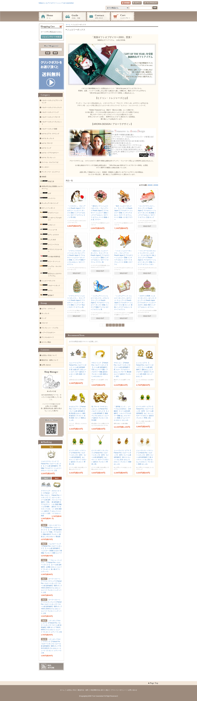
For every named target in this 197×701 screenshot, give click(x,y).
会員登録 (126, 3)
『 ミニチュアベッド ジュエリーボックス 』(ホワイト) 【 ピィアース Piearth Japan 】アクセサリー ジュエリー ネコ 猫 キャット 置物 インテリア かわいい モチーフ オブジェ (123, 302)
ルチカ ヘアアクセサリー (50, 153)
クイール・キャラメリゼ (50, 162)
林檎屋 (44, 177)
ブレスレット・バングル (50, 328)
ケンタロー (45, 167)
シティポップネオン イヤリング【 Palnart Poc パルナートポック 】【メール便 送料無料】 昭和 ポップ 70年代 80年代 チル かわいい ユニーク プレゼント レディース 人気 (51, 646)
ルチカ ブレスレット (49, 157)
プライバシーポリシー (118, 690)
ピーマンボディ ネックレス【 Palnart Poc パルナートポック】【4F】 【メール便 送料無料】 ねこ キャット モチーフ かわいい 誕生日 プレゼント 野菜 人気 (100, 457)
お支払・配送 (74, 16)
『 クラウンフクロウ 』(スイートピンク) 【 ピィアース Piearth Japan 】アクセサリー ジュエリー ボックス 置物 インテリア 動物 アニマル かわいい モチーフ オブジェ (76, 257)
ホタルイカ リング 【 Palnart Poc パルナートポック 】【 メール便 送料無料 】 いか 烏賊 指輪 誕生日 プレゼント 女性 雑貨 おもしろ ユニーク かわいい (57, 502)
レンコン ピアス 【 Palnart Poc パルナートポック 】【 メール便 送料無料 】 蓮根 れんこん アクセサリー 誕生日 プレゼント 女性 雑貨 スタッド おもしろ (145, 369)
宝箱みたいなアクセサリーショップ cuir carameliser (56, 3)
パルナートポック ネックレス (52, 107)
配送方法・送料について (50, 360)
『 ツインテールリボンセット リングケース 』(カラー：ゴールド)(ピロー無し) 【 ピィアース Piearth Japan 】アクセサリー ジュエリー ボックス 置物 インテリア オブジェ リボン (147, 257)
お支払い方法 (71, 690)
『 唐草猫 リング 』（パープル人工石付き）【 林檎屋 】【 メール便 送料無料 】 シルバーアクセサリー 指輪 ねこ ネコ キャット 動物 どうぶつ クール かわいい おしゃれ (122, 413)
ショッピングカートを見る (51, 37)
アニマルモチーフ (48, 337)
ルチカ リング (46, 148)
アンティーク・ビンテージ (51, 172)
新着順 (156, 185)
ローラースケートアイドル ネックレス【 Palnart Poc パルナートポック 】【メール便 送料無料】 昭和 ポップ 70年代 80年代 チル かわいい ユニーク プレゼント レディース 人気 (51, 606)
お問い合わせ (98, 16)
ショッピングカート (122, 16)
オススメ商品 (46, 342)
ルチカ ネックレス (48, 138)
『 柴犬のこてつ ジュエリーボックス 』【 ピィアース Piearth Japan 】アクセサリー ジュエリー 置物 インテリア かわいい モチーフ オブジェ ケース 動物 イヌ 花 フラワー (100, 212)
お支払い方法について (49, 355)
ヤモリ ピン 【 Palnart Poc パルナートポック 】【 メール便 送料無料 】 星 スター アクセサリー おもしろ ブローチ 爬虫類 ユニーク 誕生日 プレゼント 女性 (122, 369)
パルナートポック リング (50, 112)
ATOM (50, 667)
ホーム (50, 16)
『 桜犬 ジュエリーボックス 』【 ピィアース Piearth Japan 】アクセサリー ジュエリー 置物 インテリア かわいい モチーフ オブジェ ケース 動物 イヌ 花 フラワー (123, 212)
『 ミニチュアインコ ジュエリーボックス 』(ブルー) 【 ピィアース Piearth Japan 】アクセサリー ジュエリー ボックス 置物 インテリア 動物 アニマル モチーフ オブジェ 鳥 (100, 302)
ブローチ (45, 323)
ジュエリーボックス (48, 281)
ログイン (137, 3)
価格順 (150, 185)
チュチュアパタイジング (50, 203)
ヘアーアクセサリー (48, 332)
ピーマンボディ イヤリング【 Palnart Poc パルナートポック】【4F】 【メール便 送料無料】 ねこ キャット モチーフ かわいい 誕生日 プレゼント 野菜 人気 (78, 457)
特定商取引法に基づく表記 (100, 690)
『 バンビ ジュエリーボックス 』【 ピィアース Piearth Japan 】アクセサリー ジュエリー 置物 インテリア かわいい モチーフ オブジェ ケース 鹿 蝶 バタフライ (123, 257)
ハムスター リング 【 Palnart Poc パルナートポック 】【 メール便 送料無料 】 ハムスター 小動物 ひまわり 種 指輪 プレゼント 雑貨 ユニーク (51, 548)
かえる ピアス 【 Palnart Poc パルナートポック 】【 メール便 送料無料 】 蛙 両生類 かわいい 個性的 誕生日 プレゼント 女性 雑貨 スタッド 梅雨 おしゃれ (77, 413)
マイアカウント (150, 3)
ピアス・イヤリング (48, 309)
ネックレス (45, 313)
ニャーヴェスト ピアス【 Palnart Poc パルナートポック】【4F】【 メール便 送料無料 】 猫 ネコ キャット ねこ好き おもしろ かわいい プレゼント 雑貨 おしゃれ (122, 457)
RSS (49, 665)
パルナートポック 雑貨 (49, 129)
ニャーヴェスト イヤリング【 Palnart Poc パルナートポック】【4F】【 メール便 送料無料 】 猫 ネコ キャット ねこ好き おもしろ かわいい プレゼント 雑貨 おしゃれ (145, 457)
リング (44, 318)
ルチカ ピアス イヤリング (50, 134)
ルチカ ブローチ (47, 143)
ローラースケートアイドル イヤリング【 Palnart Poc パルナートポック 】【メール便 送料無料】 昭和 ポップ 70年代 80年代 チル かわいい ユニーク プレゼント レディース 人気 (51, 585)
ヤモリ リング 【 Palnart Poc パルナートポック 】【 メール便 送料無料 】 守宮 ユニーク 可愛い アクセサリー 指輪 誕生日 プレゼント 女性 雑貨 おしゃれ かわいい (99, 369)
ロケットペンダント (48, 208)
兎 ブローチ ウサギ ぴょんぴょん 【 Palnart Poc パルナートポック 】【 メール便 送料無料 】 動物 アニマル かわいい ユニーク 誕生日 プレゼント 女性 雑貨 (100, 413)
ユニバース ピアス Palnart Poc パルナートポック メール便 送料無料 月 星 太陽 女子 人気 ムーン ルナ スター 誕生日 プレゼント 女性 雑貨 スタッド (77, 369)
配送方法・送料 (83, 690)
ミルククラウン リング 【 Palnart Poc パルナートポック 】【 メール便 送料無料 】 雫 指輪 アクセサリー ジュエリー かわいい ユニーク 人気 (51, 466)
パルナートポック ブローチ (51, 117)
